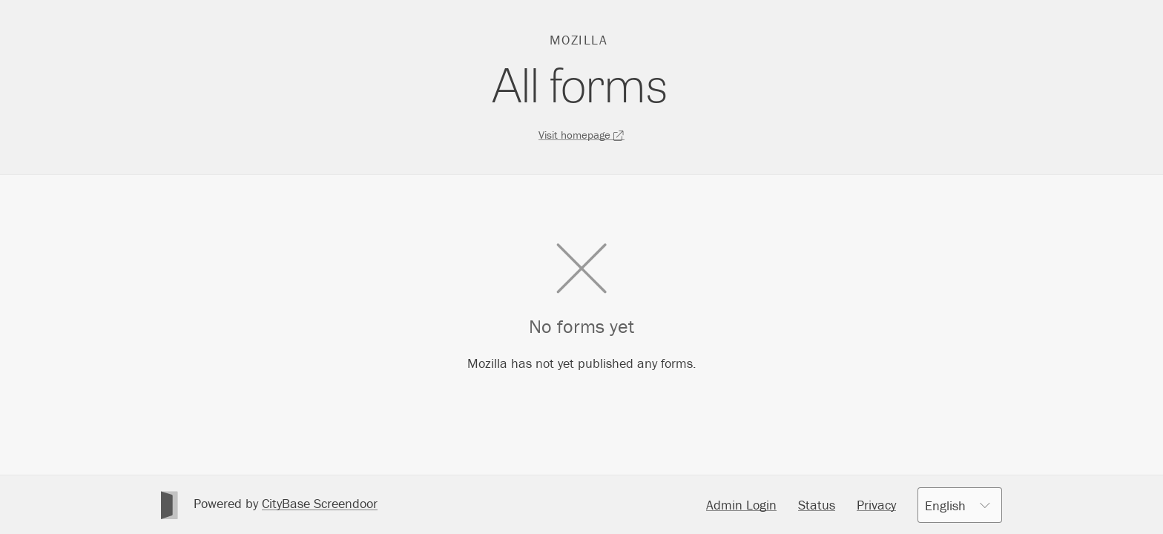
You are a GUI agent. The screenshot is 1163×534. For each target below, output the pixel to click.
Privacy (876, 504)
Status (816, 504)
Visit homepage (581, 135)
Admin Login (741, 504)
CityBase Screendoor (320, 503)
